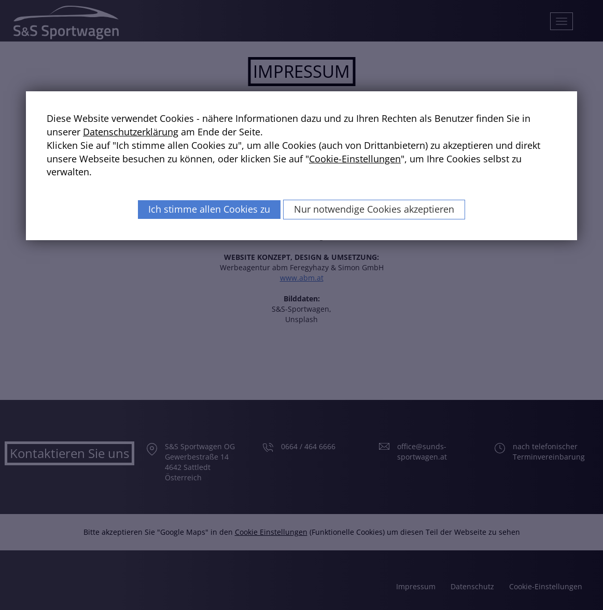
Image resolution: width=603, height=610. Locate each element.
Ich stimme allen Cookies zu (209, 209)
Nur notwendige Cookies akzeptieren (374, 209)
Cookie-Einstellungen (355, 158)
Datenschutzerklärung (130, 132)
